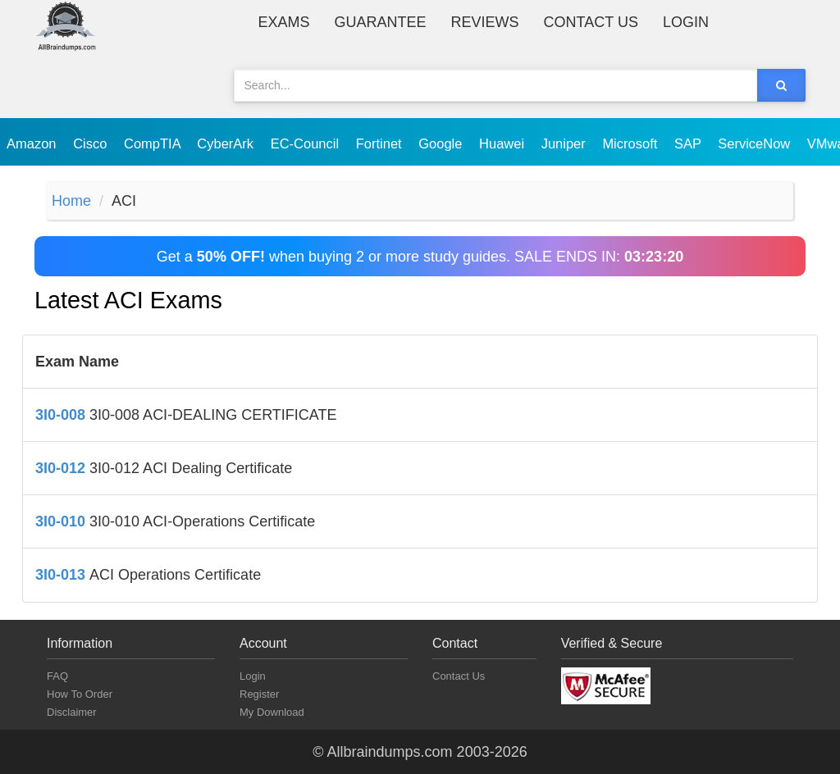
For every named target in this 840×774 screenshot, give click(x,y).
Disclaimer (72, 712)
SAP (689, 143)
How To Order (79, 694)
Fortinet (381, 143)
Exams (284, 22)
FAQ (57, 676)
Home (71, 201)
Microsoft (631, 143)
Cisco (92, 143)
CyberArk (227, 143)
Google (442, 143)
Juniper (565, 143)
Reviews (485, 22)
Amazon (33, 143)
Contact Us (591, 22)
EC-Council (307, 143)
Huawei (503, 143)
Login (686, 22)
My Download (272, 712)
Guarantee (381, 22)
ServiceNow (756, 143)
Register (259, 694)
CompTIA (154, 143)
